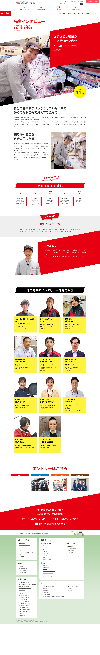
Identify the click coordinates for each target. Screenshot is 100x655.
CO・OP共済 (71, 543)
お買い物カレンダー (47, 565)
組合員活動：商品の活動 (73, 586)
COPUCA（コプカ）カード (49, 571)
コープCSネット (23, 556)
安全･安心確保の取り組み (48, 586)
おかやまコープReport (24, 548)
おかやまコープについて (24, 545)
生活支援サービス (23, 593)
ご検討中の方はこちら (92, 1)
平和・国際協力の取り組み (25, 588)
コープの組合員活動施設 (24, 609)
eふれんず (45, 557)
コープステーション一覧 (48, 549)
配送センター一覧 (47, 547)
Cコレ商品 (70, 588)
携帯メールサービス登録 (48, 573)
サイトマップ (81, 1)
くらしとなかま (22, 570)
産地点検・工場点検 (47, 588)
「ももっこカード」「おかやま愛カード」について (53, 576)
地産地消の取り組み (47, 592)
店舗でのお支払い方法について (49, 575)
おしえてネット (46, 553)
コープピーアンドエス (73, 556)
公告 (20, 554)
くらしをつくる (22, 572)
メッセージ (95, 13)
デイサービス (71, 552)
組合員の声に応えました (48, 590)
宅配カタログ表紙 (47, 559)
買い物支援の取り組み (24, 595)
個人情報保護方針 (37, 533)
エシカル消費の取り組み (48, 594)
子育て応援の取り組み (24, 597)
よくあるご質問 (73, 1)
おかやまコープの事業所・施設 (26, 552)
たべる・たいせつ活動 (24, 601)
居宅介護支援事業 (72, 548)
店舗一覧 (45, 569)
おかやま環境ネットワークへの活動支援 (27, 584)
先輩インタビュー (79, 13)
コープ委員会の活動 (23, 607)
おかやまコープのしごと (66, 13)
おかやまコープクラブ (24, 605)
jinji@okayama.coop (52, 523)
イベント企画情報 (23, 611)
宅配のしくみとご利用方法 (48, 545)
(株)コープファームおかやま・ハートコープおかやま (53, 596)
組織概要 (88, 13)
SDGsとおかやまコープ (24, 550)
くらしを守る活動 (23, 599)
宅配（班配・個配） (47, 543)
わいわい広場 (22, 615)
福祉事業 (70, 546)
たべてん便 (45, 555)
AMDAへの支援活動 (23, 592)
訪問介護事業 (71, 550)
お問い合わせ (20, 533)
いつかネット (46, 551)
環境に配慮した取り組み (24, 582)
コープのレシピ (71, 590)
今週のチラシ (46, 567)
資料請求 (28, 533)
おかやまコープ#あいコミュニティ (27, 603)
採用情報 (5, 13)
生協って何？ (22, 543)
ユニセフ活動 (22, 590)
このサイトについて (63, 1)
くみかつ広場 (22, 613)
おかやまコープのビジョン (25, 547)
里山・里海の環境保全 (24, 586)
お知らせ (21, 566)
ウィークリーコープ (23, 568)
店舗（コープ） (46, 563)
